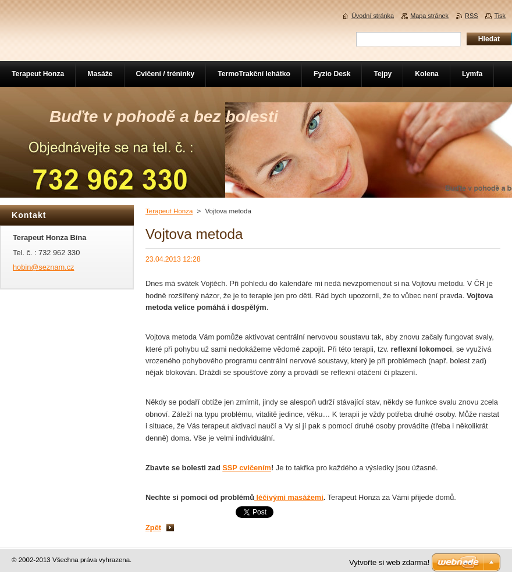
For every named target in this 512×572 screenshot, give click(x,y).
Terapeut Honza (169, 211)
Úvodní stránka (372, 15)
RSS (471, 15)
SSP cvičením (246, 467)
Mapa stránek (429, 15)
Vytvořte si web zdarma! (389, 562)
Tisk (500, 15)
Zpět (153, 527)
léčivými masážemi (288, 497)
